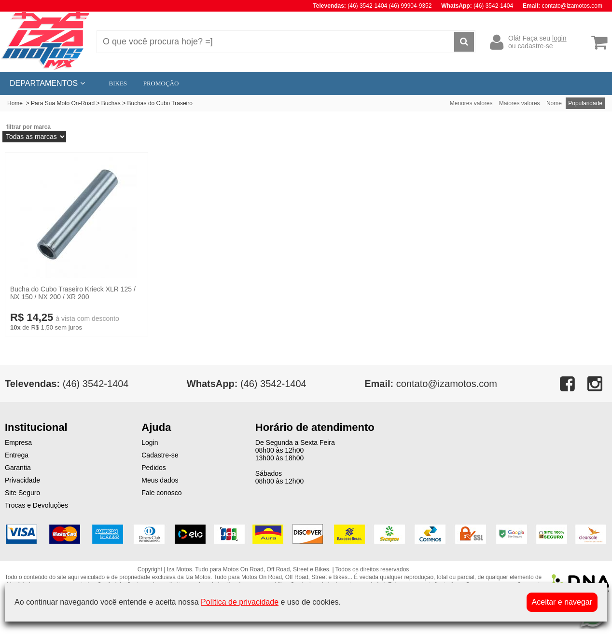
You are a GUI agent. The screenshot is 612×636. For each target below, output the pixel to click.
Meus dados (159, 480)
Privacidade (22, 480)
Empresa (18, 442)
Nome (554, 103)
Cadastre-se (159, 455)
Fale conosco (161, 493)
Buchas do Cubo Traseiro (160, 103)
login (559, 38)
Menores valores (471, 103)
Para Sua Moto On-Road (63, 103)
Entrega (16, 455)
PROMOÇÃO (161, 83)
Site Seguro (22, 493)
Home (15, 103)
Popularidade (585, 103)
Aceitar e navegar (562, 602)
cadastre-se (535, 46)
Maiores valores (519, 103)
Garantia (18, 467)
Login (149, 442)
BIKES (118, 83)
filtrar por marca (28, 127)
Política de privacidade (239, 602)
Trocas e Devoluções (36, 505)
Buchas (111, 103)
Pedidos (153, 467)
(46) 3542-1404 (246, 383)
